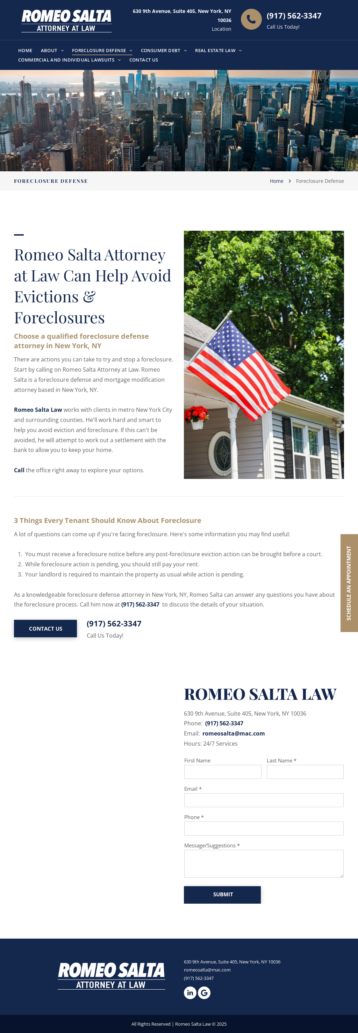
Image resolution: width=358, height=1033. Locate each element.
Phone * (194, 816)
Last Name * (281, 760)
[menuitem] (25, 50)
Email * (193, 788)
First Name (197, 760)
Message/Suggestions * (212, 845)
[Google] (204, 993)
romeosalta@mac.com (233, 733)
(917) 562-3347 (294, 15)
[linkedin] (190, 993)
